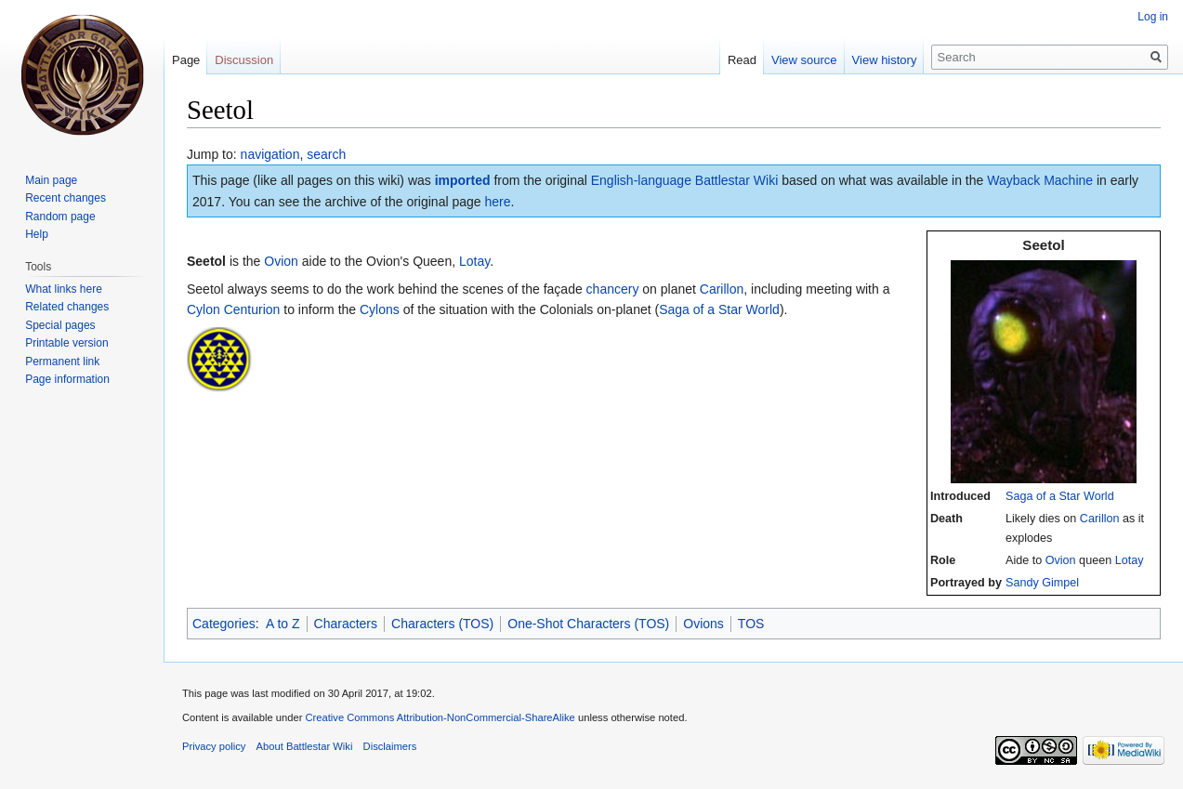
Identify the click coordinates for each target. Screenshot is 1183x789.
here (497, 201)
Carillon (1100, 518)
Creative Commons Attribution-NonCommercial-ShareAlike (439, 717)
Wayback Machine (1040, 180)
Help (36, 234)
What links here (63, 289)
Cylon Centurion (233, 309)
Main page (51, 180)
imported (463, 180)
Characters (345, 623)
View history (884, 60)
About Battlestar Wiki (304, 746)
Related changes (67, 306)
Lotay (1129, 560)
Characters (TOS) (442, 623)
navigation (270, 154)
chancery (612, 289)
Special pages (60, 325)
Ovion (1060, 560)
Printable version (66, 342)
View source (804, 60)
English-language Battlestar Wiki (685, 180)
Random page (60, 216)
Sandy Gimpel (1042, 582)
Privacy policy (213, 746)
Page (186, 60)
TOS (751, 623)
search (326, 154)
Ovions (703, 623)
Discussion (244, 60)
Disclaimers (390, 746)
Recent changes (65, 197)
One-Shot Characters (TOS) (588, 623)
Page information (67, 379)
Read (742, 60)
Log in (1152, 16)
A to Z (283, 623)
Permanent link (62, 361)
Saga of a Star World (1060, 496)
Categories (224, 623)
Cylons (380, 309)
